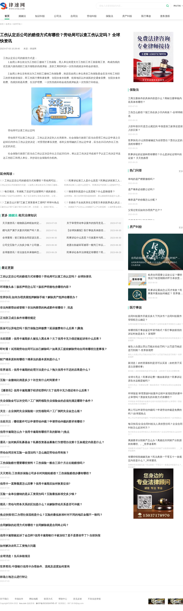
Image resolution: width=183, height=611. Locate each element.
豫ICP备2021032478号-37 (46, 603)
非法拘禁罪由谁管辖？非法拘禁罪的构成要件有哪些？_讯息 (36, 307)
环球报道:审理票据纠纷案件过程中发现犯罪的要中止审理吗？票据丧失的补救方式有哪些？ (155, 395)
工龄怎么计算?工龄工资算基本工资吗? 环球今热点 (31, 202)
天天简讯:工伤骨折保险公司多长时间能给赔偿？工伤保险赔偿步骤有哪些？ (46, 473)
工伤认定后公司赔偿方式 (18, 164)
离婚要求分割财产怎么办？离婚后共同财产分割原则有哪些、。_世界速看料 (155, 442)
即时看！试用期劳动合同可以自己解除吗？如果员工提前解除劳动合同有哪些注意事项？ (53, 349)
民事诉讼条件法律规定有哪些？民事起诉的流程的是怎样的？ (86, 252)
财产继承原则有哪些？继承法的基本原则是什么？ (30, 359)
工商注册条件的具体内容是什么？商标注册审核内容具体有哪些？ (155, 100)
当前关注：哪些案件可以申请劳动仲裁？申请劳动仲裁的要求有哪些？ (42, 421)
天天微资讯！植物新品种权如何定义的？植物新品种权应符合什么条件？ (22, 223)
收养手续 (17, 24)
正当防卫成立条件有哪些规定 (18, 318)
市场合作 (19, 599)
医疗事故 (146, 16)
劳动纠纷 (92, 16)
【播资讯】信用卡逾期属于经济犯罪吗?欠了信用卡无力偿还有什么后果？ (45, 390)
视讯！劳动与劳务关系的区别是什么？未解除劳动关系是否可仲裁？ (41, 504)
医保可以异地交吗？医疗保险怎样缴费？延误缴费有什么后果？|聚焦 (41, 328)
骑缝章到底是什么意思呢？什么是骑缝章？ (92, 191)
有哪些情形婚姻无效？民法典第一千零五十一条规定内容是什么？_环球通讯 (155, 459)
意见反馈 (77, 599)
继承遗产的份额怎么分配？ (142, 199)
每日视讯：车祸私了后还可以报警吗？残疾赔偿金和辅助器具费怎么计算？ (44, 191)
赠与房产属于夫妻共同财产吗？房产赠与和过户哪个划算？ (22, 230)
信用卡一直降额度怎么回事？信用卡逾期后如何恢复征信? (35, 483)
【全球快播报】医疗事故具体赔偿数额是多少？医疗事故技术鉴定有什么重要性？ (86, 230)
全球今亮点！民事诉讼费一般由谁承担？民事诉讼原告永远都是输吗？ (155, 379)
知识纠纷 (40, 16)
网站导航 (178, 6)
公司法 (57, 16)
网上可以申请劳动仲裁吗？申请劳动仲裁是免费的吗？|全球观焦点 (155, 412)
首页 (7, 16)
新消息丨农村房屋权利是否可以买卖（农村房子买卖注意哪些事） (155, 365)
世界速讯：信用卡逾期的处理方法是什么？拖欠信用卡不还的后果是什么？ (45, 369)
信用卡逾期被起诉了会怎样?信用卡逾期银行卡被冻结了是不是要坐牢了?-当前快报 (50, 535)
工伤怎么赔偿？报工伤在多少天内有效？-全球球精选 (155, 114)
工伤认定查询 (37, 164)
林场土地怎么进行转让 (13, 576)
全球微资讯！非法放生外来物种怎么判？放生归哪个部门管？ (22, 252)
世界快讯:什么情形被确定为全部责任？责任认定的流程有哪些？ (155, 142)
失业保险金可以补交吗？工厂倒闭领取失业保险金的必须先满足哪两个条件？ (46, 400)
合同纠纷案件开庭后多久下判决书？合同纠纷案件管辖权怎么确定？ (155, 318)
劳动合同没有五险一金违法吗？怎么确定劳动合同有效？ (34, 452)
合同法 (74, 16)
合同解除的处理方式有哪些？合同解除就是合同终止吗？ (34, 525)
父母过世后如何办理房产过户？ (145, 210)
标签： (3, 164)
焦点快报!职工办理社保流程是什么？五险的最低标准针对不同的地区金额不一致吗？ (51, 514)
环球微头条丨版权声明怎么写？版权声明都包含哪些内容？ (35, 286)
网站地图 (33, 599)
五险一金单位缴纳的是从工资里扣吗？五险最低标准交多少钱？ (38, 494)
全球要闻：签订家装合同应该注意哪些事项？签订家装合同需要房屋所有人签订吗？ (22, 237)
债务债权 (165, 16)
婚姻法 (22, 16)
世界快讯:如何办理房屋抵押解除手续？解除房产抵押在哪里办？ (39, 297)
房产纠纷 (127, 16)
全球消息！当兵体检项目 (15, 556)
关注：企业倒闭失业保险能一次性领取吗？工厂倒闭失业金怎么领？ (41, 411)
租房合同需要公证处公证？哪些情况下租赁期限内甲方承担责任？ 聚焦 (165, 277)
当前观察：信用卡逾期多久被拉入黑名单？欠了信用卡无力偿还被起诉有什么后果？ (51, 338)
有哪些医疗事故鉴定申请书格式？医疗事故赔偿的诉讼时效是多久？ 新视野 (155, 332)
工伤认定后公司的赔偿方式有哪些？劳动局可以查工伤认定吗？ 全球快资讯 (45, 180)
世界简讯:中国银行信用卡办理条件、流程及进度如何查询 (35, 566)
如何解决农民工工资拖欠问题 (18, 545)
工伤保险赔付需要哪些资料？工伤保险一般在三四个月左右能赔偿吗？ (42, 462)
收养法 (8, 24)
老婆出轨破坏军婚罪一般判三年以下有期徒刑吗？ (86, 245)
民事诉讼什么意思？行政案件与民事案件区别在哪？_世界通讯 (86, 237)
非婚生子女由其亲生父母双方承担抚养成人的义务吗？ (98, 202)
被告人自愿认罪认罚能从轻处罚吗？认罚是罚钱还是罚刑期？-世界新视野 (155, 348)
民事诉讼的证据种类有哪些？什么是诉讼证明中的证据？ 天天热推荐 (155, 156)
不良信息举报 (94, 599)
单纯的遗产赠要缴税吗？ (141, 179)
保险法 (109, 16)
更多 (181, 171)
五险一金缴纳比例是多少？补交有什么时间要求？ (30, 380)
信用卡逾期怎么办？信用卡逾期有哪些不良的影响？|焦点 (34, 431)
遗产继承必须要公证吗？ (141, 189)
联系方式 (48, 599)
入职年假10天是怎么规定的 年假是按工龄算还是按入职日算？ (155, 128)
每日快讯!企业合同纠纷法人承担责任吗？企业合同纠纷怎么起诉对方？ (155, 426)
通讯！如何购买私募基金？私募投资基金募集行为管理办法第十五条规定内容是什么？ (52, 442)
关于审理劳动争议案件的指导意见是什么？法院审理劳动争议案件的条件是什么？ (86, 223)
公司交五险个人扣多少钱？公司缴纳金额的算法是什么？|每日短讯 (22, 245)
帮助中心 (63, 599)
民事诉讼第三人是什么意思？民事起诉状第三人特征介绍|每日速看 (104, 180)
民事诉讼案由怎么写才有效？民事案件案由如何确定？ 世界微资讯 (165, 292)
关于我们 (4, 599)
